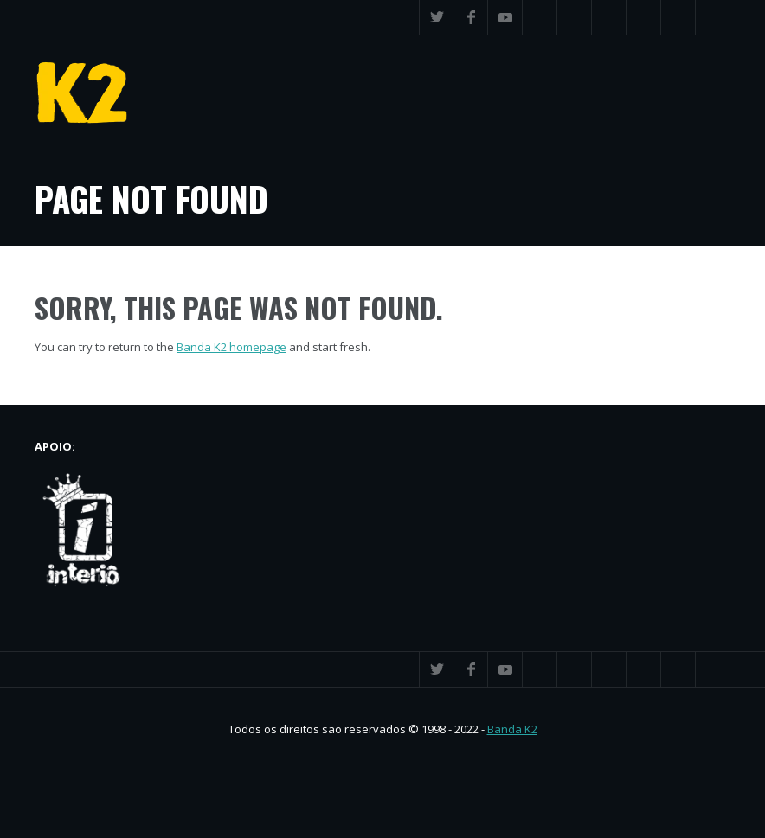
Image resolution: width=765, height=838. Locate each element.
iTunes (540, 17)
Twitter (436, 17)
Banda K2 (512, 729)
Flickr (644, 17)
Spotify (609, 17)
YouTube (505, 17)
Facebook (470, 17)
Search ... (713, 17)
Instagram (678, 17)
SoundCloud (574, 17)
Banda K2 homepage (231, 347)
